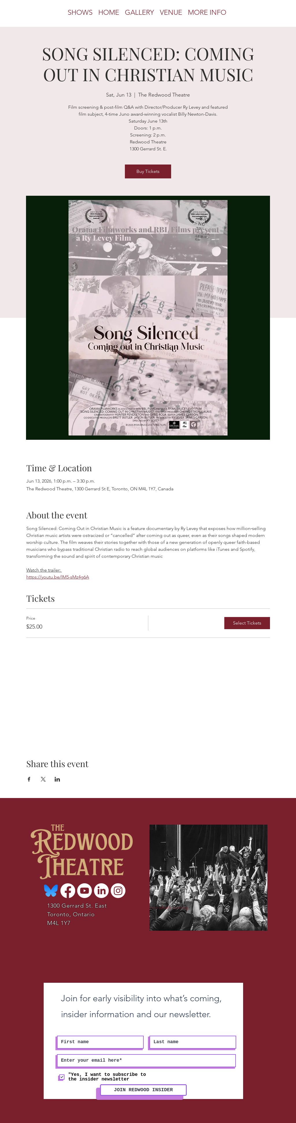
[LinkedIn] (101, 890)
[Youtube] (84, 890)
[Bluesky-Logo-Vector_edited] (51, 890)
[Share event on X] (43, 779)
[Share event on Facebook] (29, 779)
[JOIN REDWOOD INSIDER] (143, 1090)
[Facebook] (67, 890)
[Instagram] (118, 890)
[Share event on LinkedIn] (57, 779)
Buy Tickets (148, 171)
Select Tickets (247, 623)
